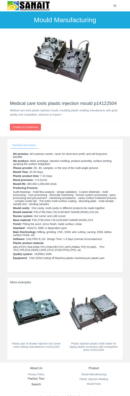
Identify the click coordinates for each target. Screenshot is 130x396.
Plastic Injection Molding (94, 379)
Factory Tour (36, 378)
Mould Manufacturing (93, 374)
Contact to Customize (25, 127)
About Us (36, 368)
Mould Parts (94, 383)
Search (36, 384)
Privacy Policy (36, 374)
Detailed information (24, 145)
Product (94, 368)
